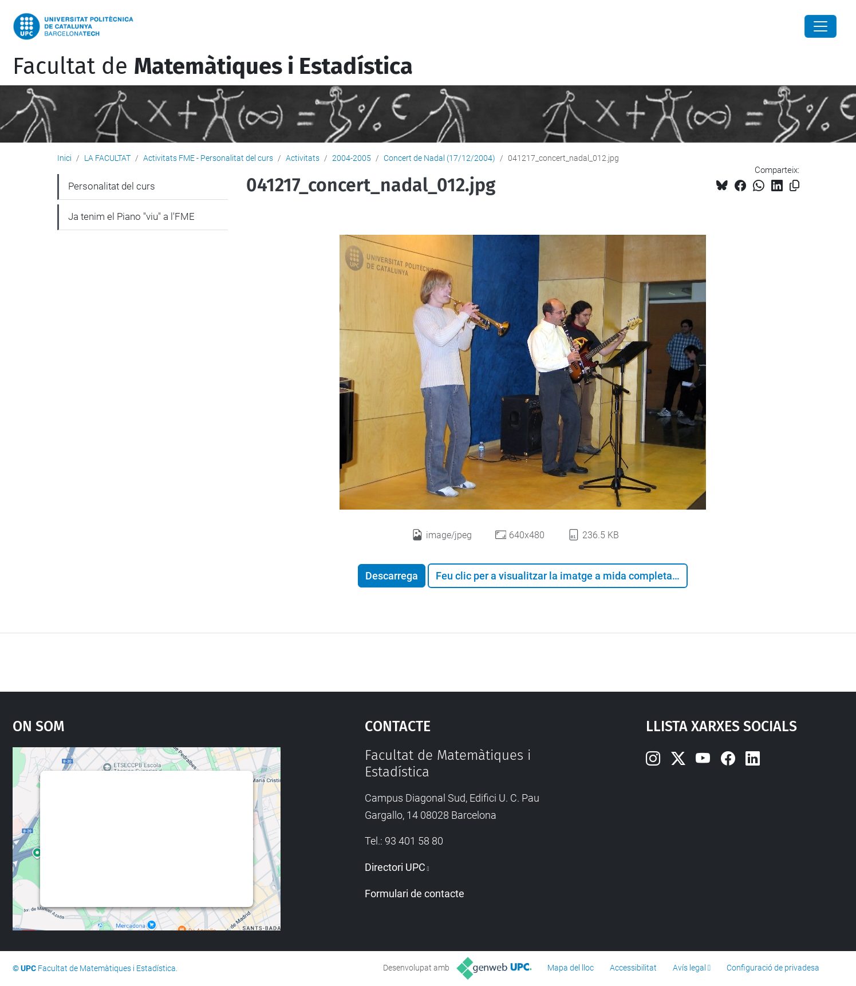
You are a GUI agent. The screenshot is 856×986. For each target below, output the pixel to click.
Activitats (302, 158)
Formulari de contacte (414, 894)
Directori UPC (395, 867)
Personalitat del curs (111, 186)
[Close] (820, 26)
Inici (64, 158)
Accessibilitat (633, 967)
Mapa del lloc (570, 967)
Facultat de (213, 66)
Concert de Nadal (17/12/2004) (439, 158)
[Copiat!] (794, 185)
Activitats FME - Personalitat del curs (208, 158)
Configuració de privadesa (773, 967)
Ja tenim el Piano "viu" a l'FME (131, 216)
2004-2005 (351, 158)
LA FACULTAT (107, 158)
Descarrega (391, 576)
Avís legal (689, 967)
